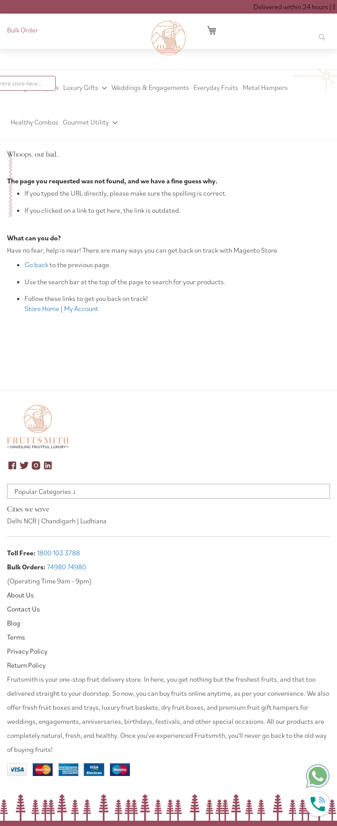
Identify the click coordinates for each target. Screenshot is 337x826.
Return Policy (26, 665)
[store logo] (168, 38)
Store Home (42, 308)
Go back (36, 264)
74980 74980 (66, 566)
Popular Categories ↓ (45, 491)
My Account (81, 308)
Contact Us (23, 608)
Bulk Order (22, 29)
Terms (16, 637)
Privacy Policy (27, 651)
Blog (13, 623)
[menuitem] (85, 87)
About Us (20, 594)
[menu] (168, 104)
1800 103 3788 (58, 552)
